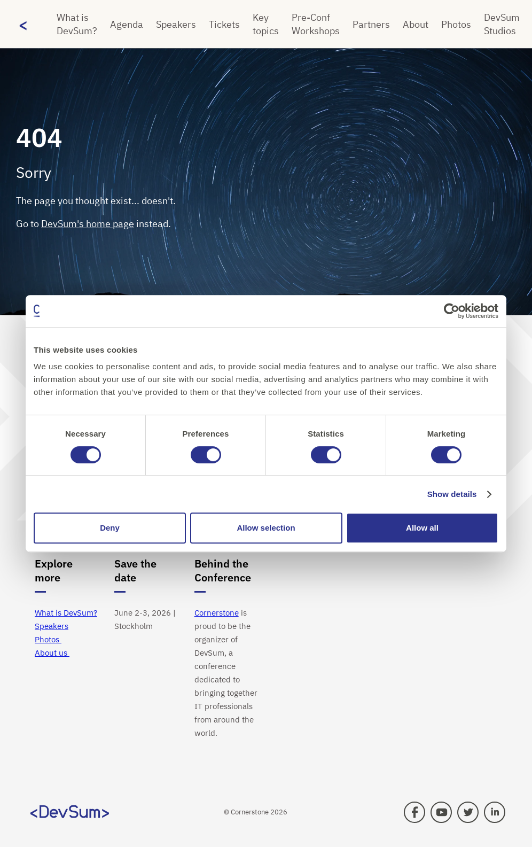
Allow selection (266, 527)
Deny (110, 527)
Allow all (422, 527)
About (415, 24)
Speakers (176, 24)
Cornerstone (216, 613)
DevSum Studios (502, 24)
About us (52, 653)
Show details (452, 494)
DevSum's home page (87, 223)
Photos (456, 24)
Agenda (126, 24)
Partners (371, 24)
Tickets (224, 24)
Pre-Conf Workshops (316, 24)
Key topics (266, 24)
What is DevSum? (77, 24)
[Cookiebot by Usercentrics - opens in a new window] (451, 311)
